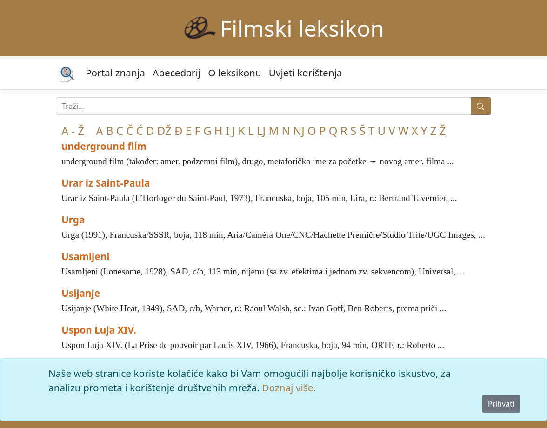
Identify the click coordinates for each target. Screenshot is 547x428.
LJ (261, 130)
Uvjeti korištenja (305, 72)
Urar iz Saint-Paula (105, 182)
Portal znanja (115, 72)
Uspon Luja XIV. (98, 329)
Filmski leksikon (302, 28)
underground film (104, 146)
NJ (299, 130)
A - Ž (72, 130)
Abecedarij (176, 72)
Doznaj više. (289, 387)
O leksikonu (234, 72)
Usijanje (80, 293)
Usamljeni (85, 256)
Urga (73, 219)
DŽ (164, 130)
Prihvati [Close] (501, 404)
